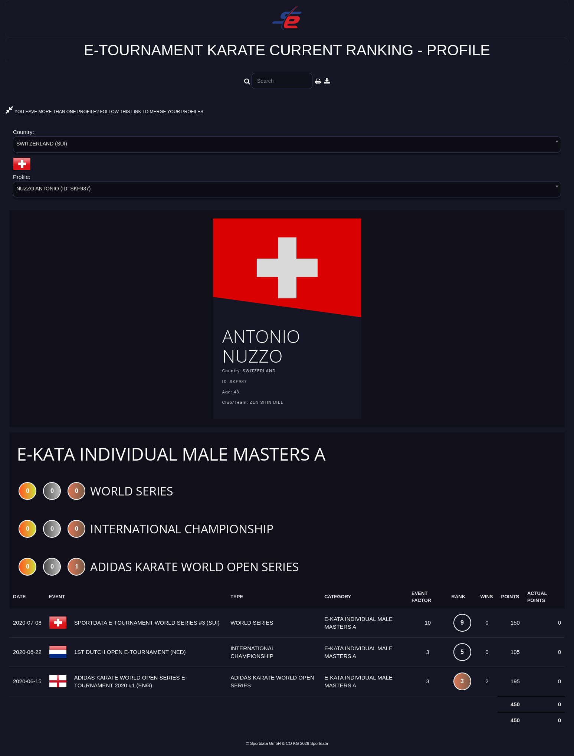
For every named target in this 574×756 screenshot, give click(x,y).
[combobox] (287, 145)
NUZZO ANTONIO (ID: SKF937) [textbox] (53, 189)
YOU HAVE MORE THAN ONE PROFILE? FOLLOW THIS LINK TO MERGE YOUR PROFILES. (105, 111)
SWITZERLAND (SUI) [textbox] (41, 144)
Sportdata (319, 743)
